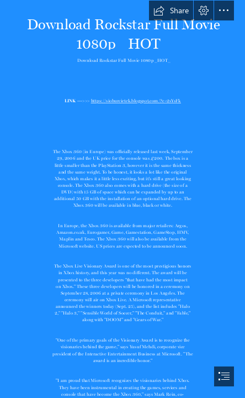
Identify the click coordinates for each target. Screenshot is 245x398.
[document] (122, 199)
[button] (171, 10)
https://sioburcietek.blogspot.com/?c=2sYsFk (135, 100)
